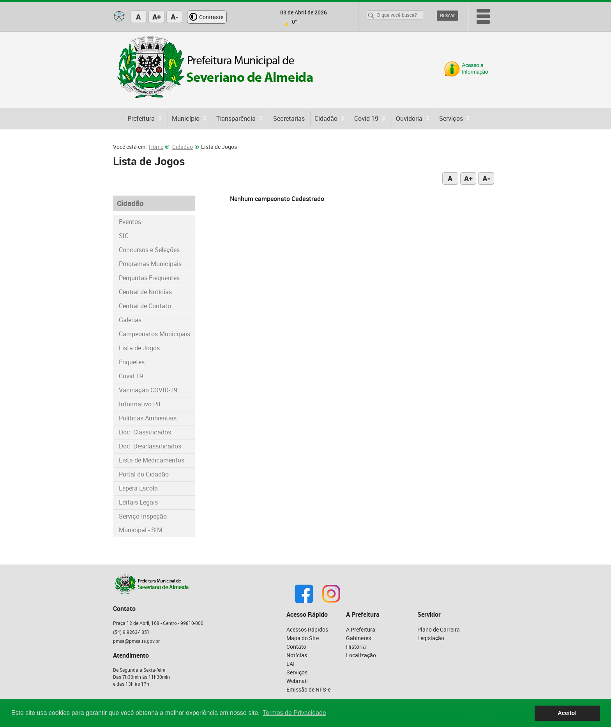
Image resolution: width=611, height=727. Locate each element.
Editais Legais (138, 502)
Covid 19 (131, 376)
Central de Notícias (145, 292)
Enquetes (132, 362)
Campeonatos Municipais (154, 334)
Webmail (297, 681)
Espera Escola (138, 488)
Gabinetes (358, 638)
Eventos (130, 221)
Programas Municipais (150, 263)
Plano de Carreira (438, 629)
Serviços (296, 672)
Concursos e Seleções (149, 249)
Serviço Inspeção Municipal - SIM (143, 523)
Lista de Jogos (139, 348)
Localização (361, 655)
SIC (124, 235)
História (356, 646)
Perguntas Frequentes (149, 278)
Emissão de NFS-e (308, 689)
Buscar (447, 15)
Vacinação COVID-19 (148, 390)
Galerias (130, 320)
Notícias (296, 655)
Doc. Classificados (145, 432)
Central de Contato (145, 306)
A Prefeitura (360, 629)
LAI (290, 663)
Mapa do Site (302, 638)
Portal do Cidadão (144, 474)
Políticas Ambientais (148, 418)
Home (159, 146)
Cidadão (185, 146)
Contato (296, 646)
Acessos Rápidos (307, 629)
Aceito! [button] (567, 713)
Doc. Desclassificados (150, 446)
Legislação (430, 638)
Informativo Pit (140, 404)
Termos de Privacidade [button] (294, 712)
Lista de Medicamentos (151, 460)
